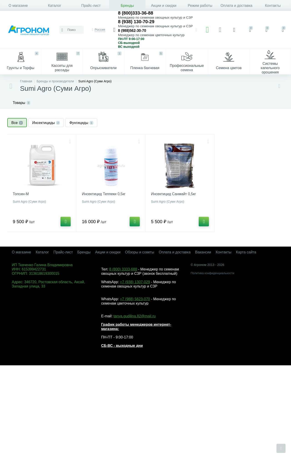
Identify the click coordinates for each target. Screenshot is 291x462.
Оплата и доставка (236, 6)
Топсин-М (21, 194)
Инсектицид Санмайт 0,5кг (173, 194)
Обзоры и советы (139, 252)
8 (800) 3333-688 (123, 269)
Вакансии (203, 252)
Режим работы (200, 6)
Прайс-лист (90, 6)
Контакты (273, 6)
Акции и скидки (163, 6)
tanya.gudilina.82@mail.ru (134, 316)
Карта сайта (246, 252)
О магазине (18, 6)
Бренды (127, 6)
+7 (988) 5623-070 (135, 299)
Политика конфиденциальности (212, 273)
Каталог (54, 6)
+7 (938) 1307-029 (135, 282)
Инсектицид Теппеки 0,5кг (103, 194)
